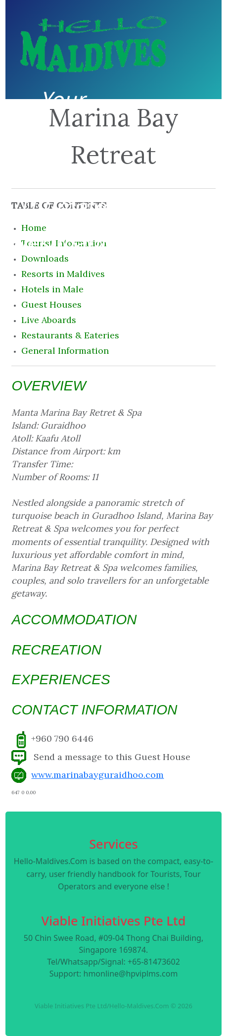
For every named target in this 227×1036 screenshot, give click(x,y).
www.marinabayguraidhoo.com (97, 774)
